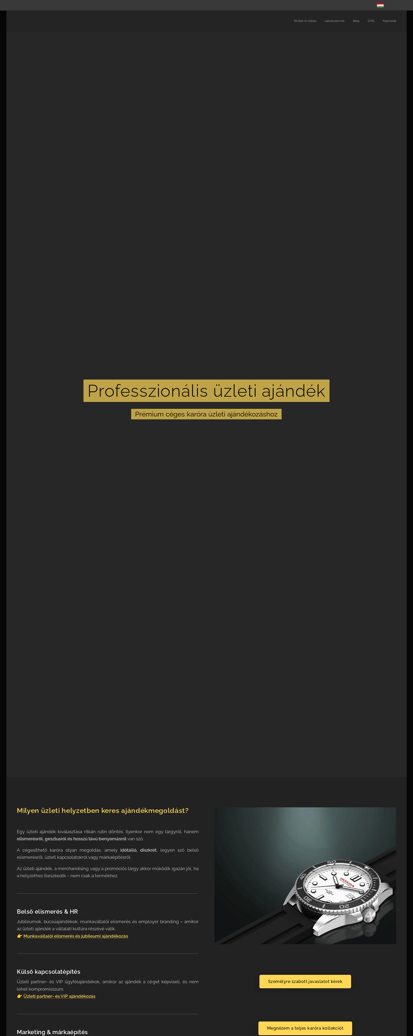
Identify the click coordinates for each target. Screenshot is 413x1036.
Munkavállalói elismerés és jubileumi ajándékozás (75, 936)
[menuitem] (364, 21)
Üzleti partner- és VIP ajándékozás (59, 996)
